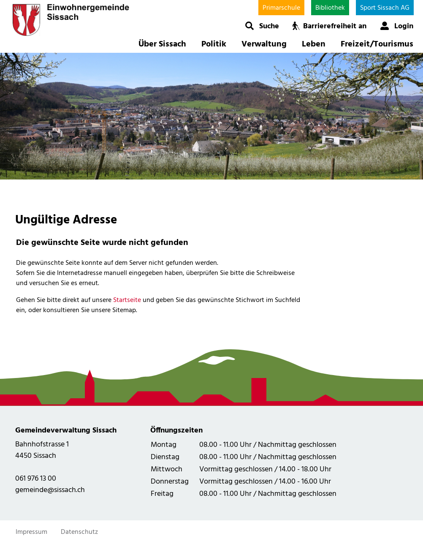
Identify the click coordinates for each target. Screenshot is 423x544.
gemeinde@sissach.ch (50, 490)
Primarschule (281, 8)
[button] (261, 25)
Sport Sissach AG (384, 8)
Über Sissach (162, 44)
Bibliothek (330, 8)
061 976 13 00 (35, 479)
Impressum (31, 532)
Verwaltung (264, 44)
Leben (313, 44)
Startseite (127, 300)
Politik (213, 44)
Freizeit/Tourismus (377, 44)
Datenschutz (79, 532)
